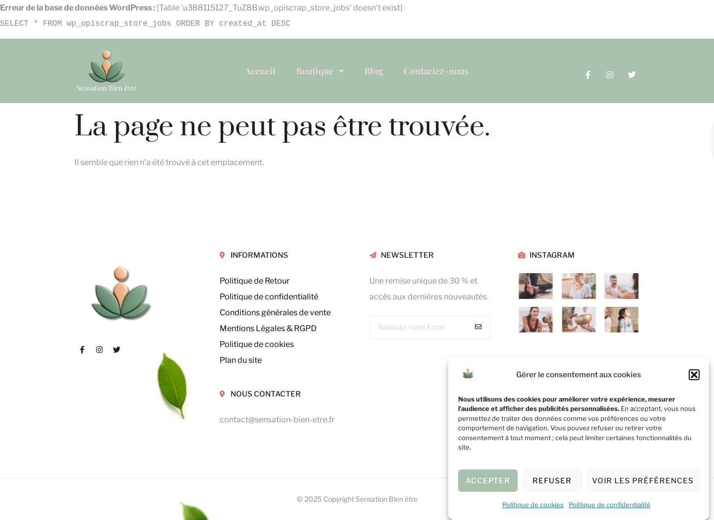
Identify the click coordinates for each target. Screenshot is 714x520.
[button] (694, 375)
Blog (373, 71)
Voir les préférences (643, 480)
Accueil (260, 71)
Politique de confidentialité (610, 505)
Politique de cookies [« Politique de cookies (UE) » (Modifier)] (257, 344)
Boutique (320, 70)
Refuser (552, 480)
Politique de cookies (533, 505)
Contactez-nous (436, 71)
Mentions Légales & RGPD (268, 328)
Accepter (488, 480)
